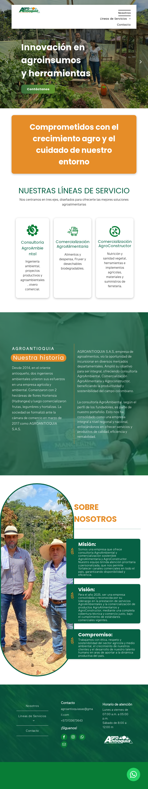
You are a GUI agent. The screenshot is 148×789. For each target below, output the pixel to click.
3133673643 (74, 720)
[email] (64, 745)
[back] (7, 61)
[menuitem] (124, 13)
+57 (63, 720)
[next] (141, 61)
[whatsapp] (82, 737)
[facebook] (64, 737)
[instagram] (73, 737)
